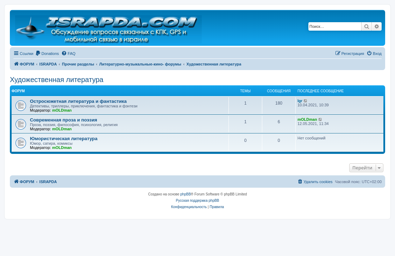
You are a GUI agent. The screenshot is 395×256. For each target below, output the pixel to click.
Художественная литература (57, 79)
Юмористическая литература (64, 138)
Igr (299, 101)
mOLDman (62, 110)
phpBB (185, 194)
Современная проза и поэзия (63, 120)
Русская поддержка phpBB (197, 200)
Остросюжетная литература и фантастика (78, 101)
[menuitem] (47, 53)
